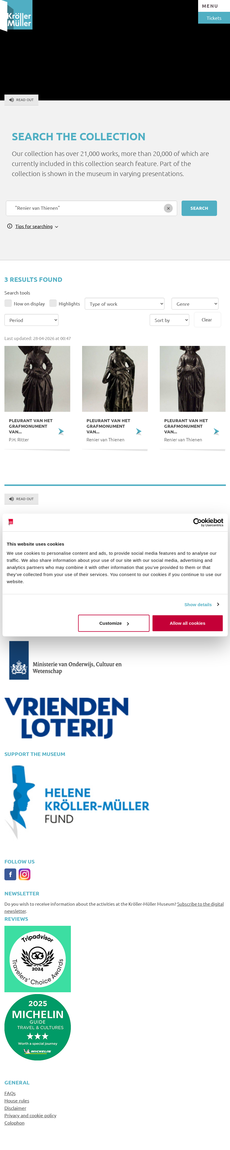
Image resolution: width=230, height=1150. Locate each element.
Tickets (214, 18)
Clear (207, 319)
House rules (16, 1100)
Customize (114, 623)
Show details (198, 604)
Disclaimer (15, 1108)
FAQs (10, 1093)
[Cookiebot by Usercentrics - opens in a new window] (197, 522)
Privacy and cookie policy (30, 1115)
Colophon (14, 1122)
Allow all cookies (187, 623)
